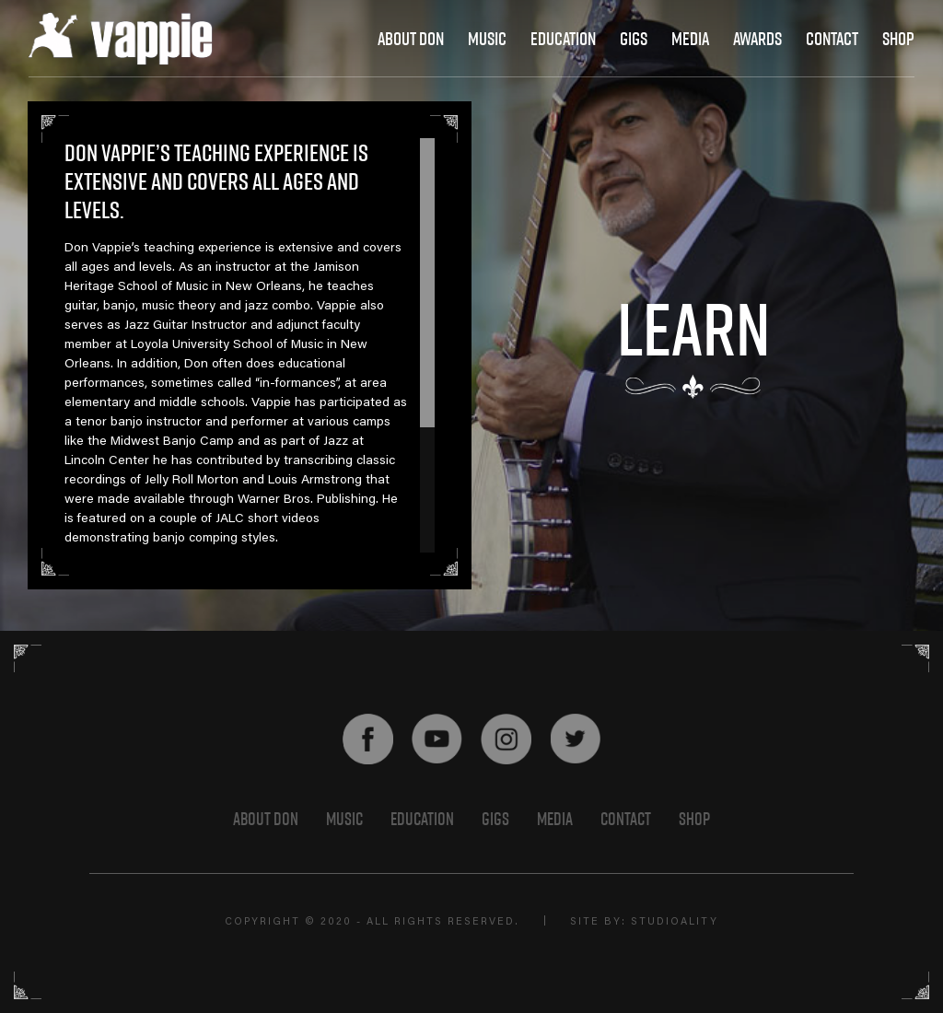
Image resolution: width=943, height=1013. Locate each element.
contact (832, 39)
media (690, 39)
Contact (625, 819)
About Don (411, 39)
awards (757, 39)
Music (487, 39)
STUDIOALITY (674, 922)
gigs (633, 39)
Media (555, 819)
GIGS (495, 819)
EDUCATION (422, 819)
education (563, 39)
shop (898, 39)
